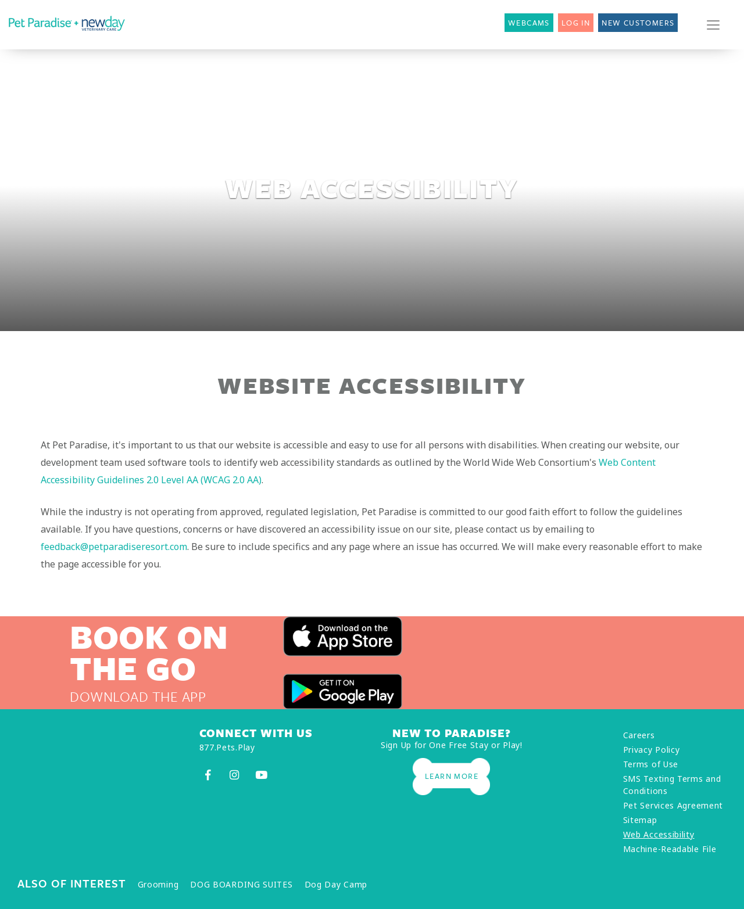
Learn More (451, 776)
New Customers (638, 22)
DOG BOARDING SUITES (241, 884)
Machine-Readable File (670, 848)
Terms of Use (650, 764)
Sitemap (640, 819)
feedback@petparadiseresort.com (114, 546)
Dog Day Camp (336, 884)
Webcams (529, 22)
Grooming (158, 884)
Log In (575, 22)
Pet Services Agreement (673, 805)
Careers (639, 735)
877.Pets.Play (227, 747)
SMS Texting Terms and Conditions (672, 784)
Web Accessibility (659, 834)
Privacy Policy (651, 749)
